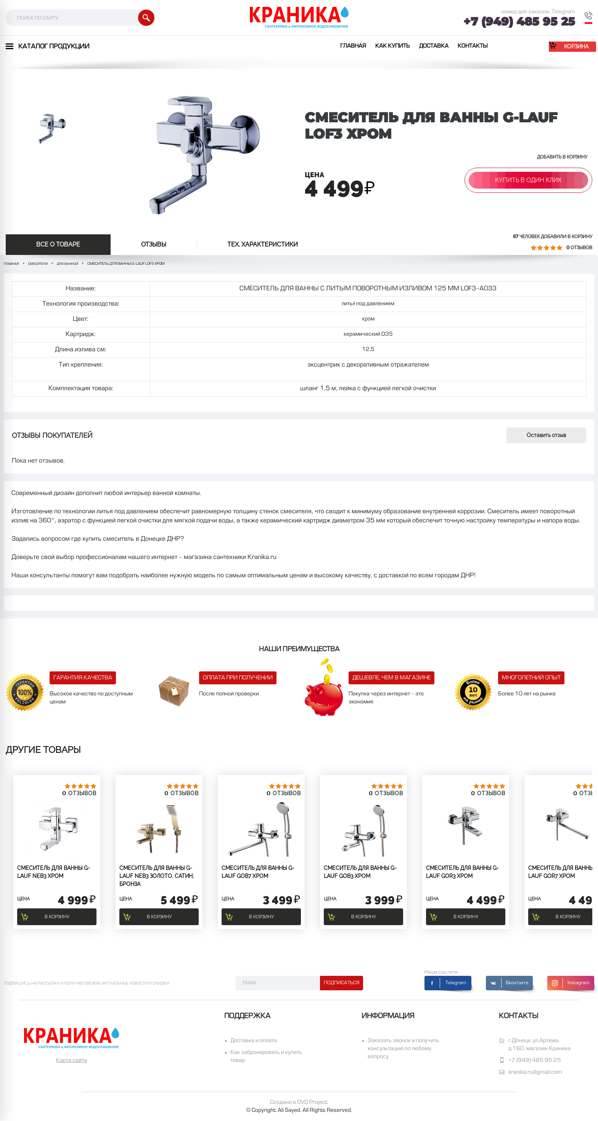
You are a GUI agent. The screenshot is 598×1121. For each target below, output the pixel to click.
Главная (353, 46)
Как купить (392, 46)
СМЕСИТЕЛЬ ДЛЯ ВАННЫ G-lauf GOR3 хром (462, 872)
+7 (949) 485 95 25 (519, 21)
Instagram (578, 983)
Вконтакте (517, 983)
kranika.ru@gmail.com (535, 1072)
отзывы (153, 244)
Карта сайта (71, 1060)
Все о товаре (58, 244)
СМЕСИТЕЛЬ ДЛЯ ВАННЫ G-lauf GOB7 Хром (258, 872)
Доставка (433, 46)
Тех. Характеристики (262, 244)
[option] (50, 127)
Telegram (455, 983)
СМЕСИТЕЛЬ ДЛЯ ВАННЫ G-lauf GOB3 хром (360, 872)
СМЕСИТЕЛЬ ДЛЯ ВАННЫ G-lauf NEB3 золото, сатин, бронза (156, 876)
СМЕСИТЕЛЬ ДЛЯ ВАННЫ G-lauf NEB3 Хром (53, 872)
